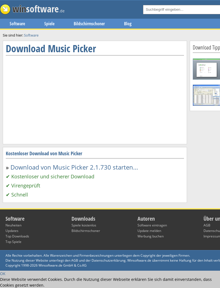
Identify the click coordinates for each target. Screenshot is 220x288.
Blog (127, 24)
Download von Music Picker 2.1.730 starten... (74, 167)
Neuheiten (13, 225)
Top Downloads (17, 236)
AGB (207, 225)
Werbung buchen (151, 236)
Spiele (49, 24)
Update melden (149, 230)
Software (17, 24)
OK (3, 273)
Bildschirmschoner (89, 24)
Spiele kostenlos (84, 225)
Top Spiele (13, 241)
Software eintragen (152, 225)
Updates (12, 230)
